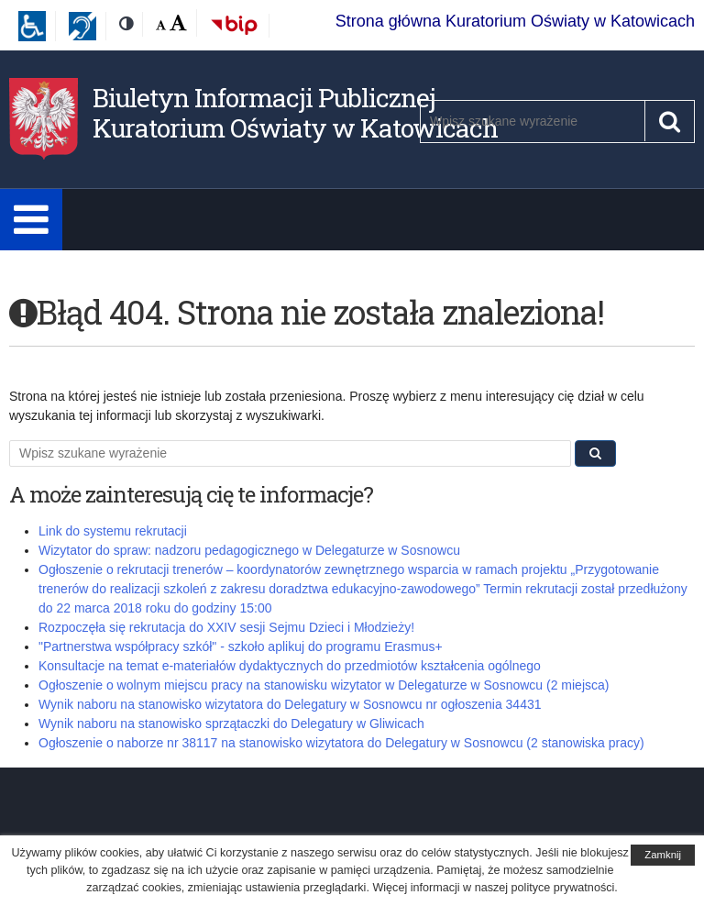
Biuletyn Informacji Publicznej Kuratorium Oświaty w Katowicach (295, 113)
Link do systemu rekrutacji (112, 531)
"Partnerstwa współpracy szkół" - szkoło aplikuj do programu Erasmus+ (240, 646)
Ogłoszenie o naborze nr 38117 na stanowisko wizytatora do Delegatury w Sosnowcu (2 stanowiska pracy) (341, 742)
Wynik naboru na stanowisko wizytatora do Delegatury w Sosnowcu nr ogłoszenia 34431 (290, 704)
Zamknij (662, 854)
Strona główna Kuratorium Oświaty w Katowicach (515, 21)
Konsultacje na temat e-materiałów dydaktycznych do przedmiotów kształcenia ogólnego (289, 665)
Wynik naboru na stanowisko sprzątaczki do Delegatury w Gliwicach (231, 723)
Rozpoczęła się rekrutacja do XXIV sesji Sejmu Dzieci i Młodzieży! (226, 627)
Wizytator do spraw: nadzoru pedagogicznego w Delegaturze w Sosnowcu (249, 550)
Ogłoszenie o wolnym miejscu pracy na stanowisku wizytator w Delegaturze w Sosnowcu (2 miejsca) (323, 685)
